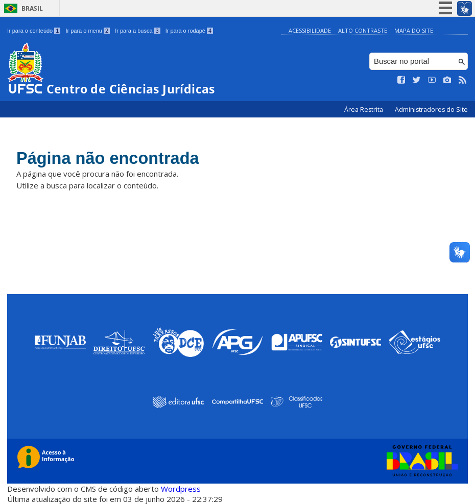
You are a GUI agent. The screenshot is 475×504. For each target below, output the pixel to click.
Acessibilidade (310, 30)
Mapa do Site (413, 30)
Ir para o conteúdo (33, 31)
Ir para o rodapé (189, 31)
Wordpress (181, 489)
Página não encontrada (114, 159)
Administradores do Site (431, 109)
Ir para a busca (137, 31)
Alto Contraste (362, 30)
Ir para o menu (87, 31)
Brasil (32, 8)
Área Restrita (364, 109)
